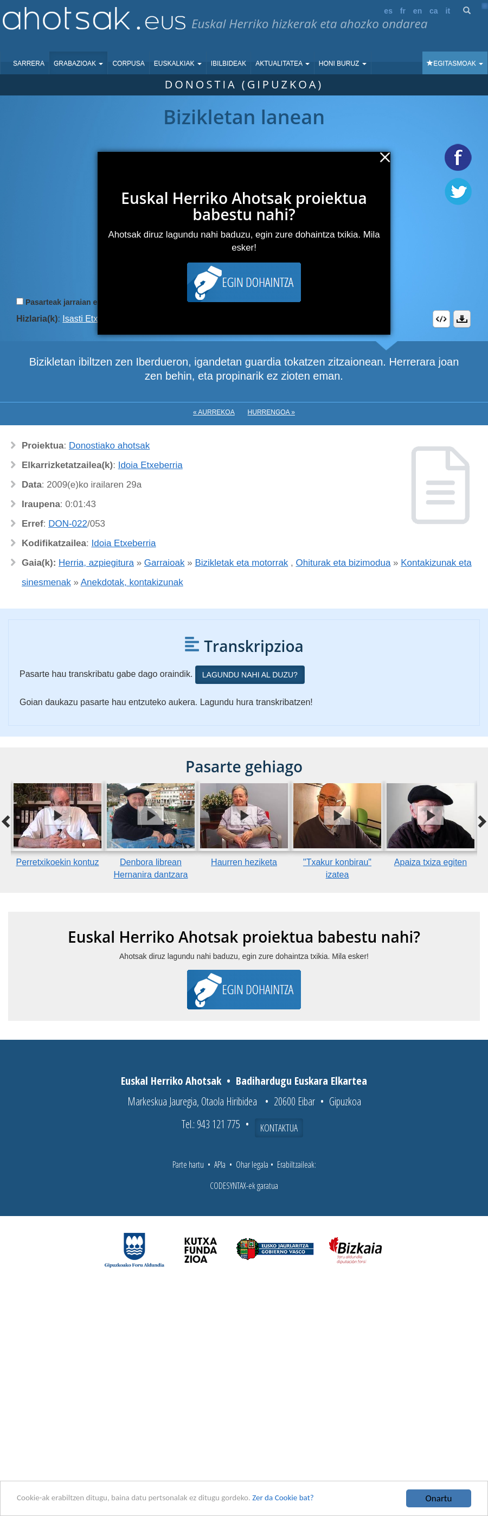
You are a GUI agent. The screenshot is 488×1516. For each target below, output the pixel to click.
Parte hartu (188, 1164)
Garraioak (164, 563)
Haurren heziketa (244, 862)
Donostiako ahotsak (109, 445)
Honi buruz (343, 63)
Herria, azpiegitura (96, 563)
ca (433, 11)
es (388, 11)
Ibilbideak (228, 63)
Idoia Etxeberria (150, 465)
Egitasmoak (455, 63)
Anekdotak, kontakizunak (132, 582)
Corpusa (128, 63)
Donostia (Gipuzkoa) (244, 84)
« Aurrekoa (214, 412)
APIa (220, 1164)
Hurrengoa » (271, 412)
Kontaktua (279, 1127)
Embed (441, 319)
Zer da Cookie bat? (317, 1499)
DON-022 (67, 524)
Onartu (439, 1498)
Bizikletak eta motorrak (241, 563)
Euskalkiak (178, 63)
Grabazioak (78, 63)
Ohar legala (252, 1164)
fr (403, 11)
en (417, 11)
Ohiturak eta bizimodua (343, 563)
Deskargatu (462, 319)
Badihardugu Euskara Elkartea (301, 1080)
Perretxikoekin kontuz (57, 862)
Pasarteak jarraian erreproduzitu (83, 302)
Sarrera (28, 63)
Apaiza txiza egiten (430, 862)
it (448, 11)
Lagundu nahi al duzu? (250, 674)
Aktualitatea (282, 63)
